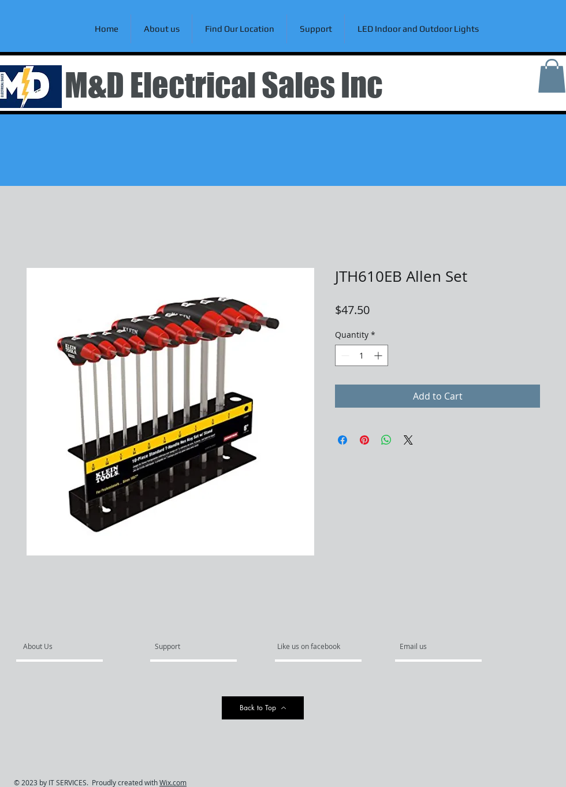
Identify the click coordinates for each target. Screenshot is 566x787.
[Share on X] (408, 440)
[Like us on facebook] (312, 646)
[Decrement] (344, 355)
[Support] (182, 646)
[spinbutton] (361, 355)
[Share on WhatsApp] (386, 440)
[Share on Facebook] (342, 440)
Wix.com (173, 782)
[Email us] (431, 646)
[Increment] (379, 355)
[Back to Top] (263, 707)
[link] (552, 76)
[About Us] (67, 646)
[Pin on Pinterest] (364, 440)
